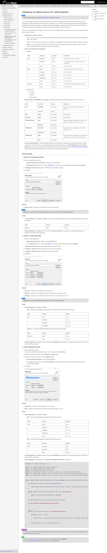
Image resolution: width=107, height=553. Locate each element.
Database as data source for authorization (79, 5)
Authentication (7, 25)
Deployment (5, 53)
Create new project (8, 17)
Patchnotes (5, 57)
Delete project (7, 23)
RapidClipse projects (7, 15)
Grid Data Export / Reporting (9, 55)
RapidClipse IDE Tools (8, 13)
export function (28, 533)
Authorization (7, 27)
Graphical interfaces (7, 47)
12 (96, 6)
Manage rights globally (10, 43)
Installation (5, 12)
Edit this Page (103, 5)
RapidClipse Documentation (7, 6)
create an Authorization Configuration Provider (48, 17)
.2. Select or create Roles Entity (99, 16)
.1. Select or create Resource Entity (100, 14)
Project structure (7, 21)
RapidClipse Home (101, 2)
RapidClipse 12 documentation (9, 8)
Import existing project (9, 19)
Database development (8, 45)
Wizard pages (96, 11)
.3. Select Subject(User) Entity (99, 19)
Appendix (5, 51)
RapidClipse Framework (8, 49)
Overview (5, 10)
